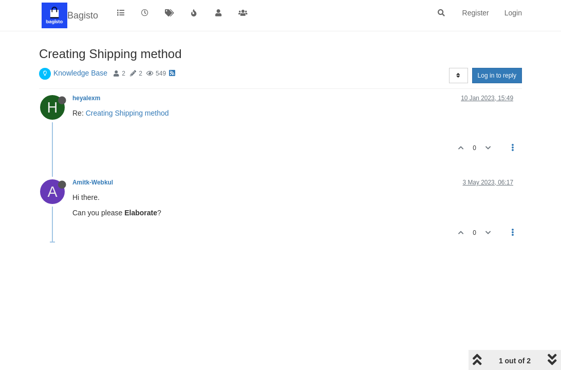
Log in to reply (497, 75)
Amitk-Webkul (92, 182)
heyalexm (86, 98)
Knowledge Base (80, 73)
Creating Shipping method (127, 113)
